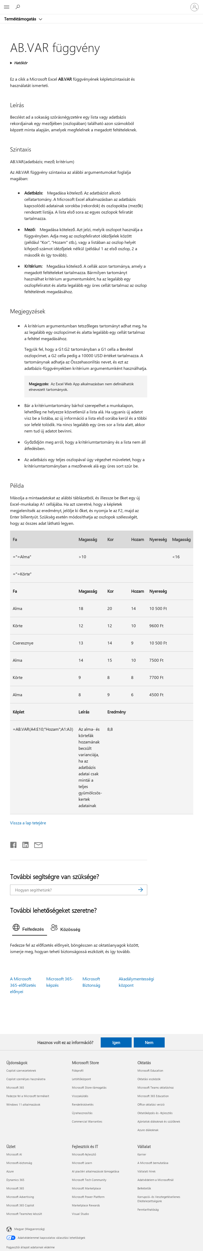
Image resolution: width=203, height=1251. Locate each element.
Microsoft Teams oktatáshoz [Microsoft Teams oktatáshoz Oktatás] (155, 1087)
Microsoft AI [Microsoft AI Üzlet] (14, 1154)
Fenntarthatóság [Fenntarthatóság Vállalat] (148, 1209)
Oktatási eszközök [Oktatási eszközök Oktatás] (148, 1079)
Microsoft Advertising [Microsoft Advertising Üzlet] (20, 1197)
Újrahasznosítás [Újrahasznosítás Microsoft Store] (82, 1113)
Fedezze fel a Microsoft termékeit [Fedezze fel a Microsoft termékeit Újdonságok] (27, 1096)
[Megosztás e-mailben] (36, 844)
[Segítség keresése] (18, 7)
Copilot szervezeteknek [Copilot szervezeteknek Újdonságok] (21, 1070)
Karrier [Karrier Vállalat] (141, 1154)
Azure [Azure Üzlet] (10, 1171)
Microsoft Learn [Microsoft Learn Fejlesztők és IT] (82, 1163)
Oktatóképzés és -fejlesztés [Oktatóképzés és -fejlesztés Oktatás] (155, 1113)
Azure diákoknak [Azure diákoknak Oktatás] (147, 1130)
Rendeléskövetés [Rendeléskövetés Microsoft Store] (83, 1104)
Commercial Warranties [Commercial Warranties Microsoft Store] (87, 1121)
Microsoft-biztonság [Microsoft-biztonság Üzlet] (19, 1163)
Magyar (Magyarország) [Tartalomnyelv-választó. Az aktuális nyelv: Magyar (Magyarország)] (29, 1229)
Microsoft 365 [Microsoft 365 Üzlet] (15, 1188)
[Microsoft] (101, 4)
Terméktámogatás (20, 18)
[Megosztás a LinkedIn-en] (23, 844)
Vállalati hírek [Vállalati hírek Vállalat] (146, 1171)
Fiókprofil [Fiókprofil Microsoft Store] (78, 1070)
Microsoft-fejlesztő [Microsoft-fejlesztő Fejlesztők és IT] (84, 1154)
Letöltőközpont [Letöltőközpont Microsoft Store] (81, 1079)
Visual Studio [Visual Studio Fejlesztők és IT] (80, 1214)
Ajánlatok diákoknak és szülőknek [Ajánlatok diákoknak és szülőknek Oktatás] (158, 1121)
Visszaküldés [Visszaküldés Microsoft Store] (80, 1096)
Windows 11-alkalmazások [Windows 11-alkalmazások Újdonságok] (23, 1104)
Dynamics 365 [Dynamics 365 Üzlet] (15, 1180)
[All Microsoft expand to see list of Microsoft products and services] (6, 7)
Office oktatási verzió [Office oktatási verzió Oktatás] (150, 1104)
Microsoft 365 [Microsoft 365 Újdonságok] (15, 1087)
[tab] (29, 929)
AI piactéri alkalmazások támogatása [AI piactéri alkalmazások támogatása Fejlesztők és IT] (95, 1171)
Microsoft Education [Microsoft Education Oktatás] (150, 1070)
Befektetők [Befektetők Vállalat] (144, 1188)
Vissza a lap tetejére (28, 822)
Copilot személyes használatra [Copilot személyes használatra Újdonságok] (25, 1079)
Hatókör (20, 62)
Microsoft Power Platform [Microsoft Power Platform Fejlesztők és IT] (88, 1197)
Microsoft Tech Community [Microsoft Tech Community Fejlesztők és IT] (89, 1180)
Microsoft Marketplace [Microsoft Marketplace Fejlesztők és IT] (86, 1188)
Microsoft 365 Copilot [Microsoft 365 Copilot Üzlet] (20, 1205)
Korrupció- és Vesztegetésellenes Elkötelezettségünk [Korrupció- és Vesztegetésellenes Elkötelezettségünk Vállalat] (158, 1199)
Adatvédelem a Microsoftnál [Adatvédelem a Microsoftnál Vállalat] (155, 1180)
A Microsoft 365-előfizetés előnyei (23, 985)
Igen (116, 1042)
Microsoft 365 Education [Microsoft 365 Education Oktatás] (153, 1096)
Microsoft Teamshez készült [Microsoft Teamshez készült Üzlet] (24, 1214)
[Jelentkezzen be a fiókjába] (194, 7)
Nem (149, 1042)
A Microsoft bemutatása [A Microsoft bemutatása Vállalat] (152, 1163)
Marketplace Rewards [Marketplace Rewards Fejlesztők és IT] (86, 1205)
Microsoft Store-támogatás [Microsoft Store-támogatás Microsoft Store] (89, 1087)
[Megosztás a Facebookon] (13, 844)
